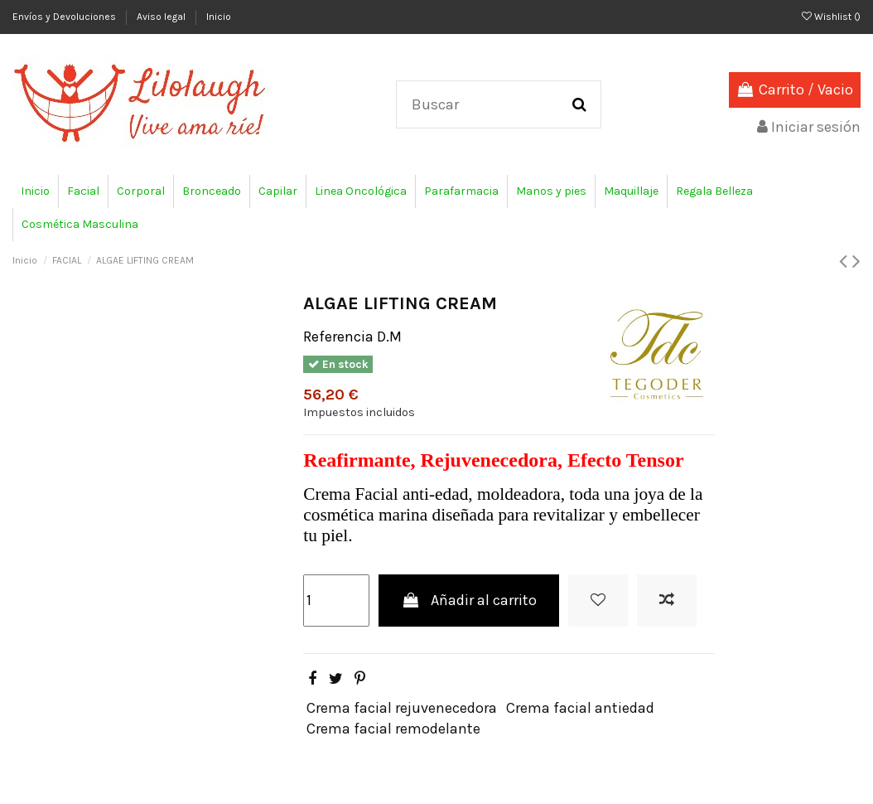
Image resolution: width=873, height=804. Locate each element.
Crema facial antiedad (580, 708)
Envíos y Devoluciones (65, 16)
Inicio (218, 16)
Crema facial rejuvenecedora (401, 708)
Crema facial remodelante (393, 728)
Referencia (338, 336)
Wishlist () (831, 16)
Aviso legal (162, 16)
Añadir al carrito (469, 600)
